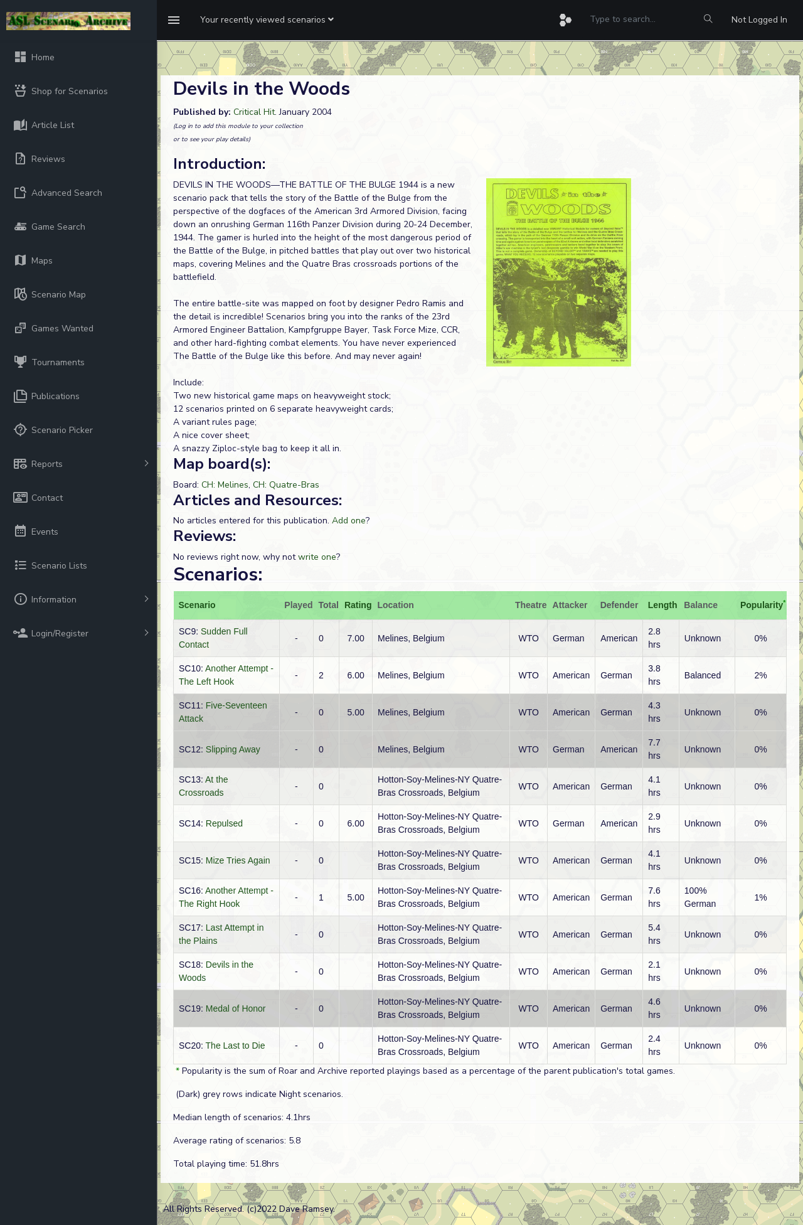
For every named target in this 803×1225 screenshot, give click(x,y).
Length (663, 605)
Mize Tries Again (238, 860)
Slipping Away (233, 749)
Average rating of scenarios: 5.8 (236, 1141)
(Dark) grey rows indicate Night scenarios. (258, 1094)
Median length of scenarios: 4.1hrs (242, 1117)
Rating (358, 605)
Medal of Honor (236, 1008)
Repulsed (224, 823)
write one (317, 557)
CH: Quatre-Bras (286, 485)
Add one (349, 521)
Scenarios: (217, 574)
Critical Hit (254, 112)
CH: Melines (224, 485)
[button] (267, 20)
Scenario (197, 605)
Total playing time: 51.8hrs (226, 1164)
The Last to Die (235, 1045)
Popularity (761, 605)
